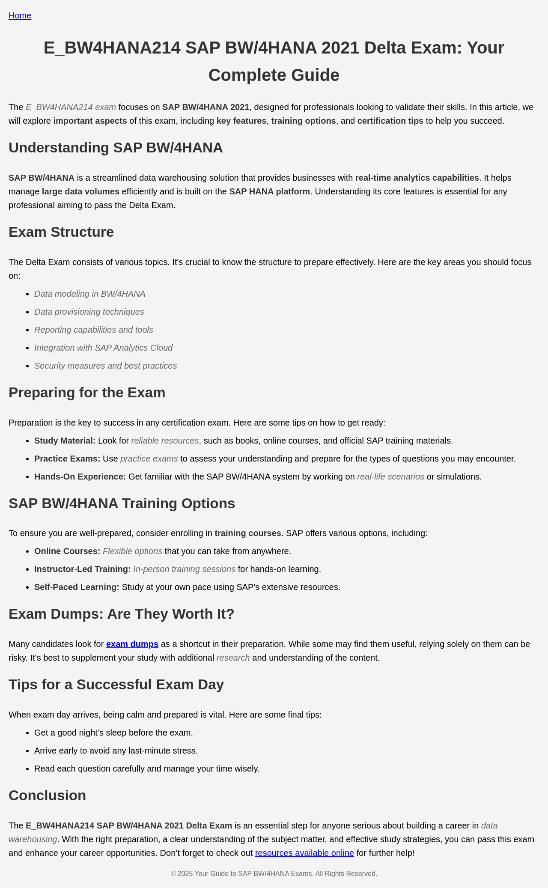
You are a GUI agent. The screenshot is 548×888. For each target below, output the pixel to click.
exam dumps (132, 644)
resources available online (304, 853)
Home (20, 15)
